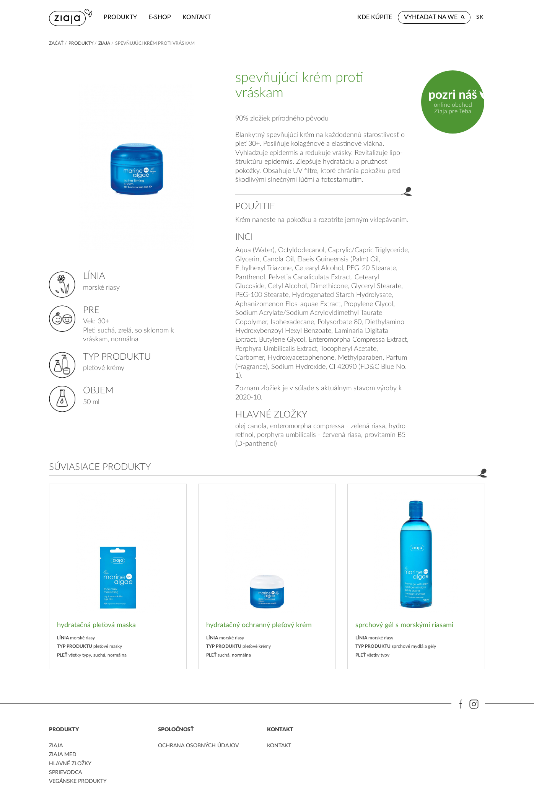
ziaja (56, 745)
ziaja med (63, 754)
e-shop (159, 17)
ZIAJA (104, 43)
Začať (56, 43)
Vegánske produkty (78, 781)
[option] (118, 576)
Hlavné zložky (70, 763)
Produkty (120, 17)
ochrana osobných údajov (198, 745)
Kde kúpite (374, 17)
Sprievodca (65, 772)
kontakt (196, 17)
